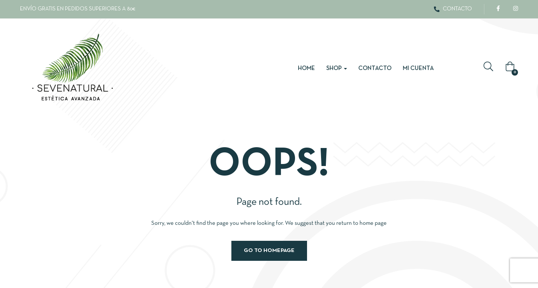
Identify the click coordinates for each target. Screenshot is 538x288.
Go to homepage (269, 250)
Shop (336, 68)
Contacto (374, 68)
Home (306, 68)
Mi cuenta (418, 68)
